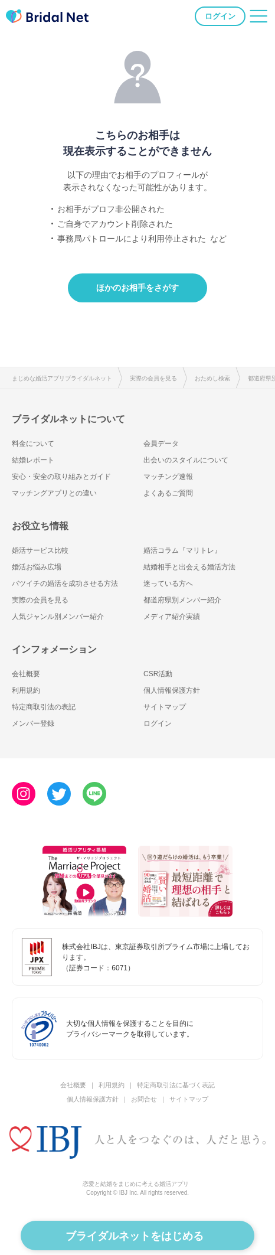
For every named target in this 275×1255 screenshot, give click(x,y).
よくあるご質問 (168, 493)
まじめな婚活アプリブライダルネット (62, 378)
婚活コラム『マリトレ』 (182, 550)
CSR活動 (157, 674)
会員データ (161, 443)
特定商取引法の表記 (44, 707)
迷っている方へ (168, 583)
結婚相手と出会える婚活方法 (189, 567)
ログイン (220, 16)
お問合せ (144, 1099)
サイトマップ (164, 707)
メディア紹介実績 (171, 616)
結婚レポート (33, 460)
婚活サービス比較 (40, 550)
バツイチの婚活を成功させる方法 (65, 583)
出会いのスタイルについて (185, 460)
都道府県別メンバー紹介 (182, 600)
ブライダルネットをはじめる (135, 1236)
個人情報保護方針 (171, 690)
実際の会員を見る (153, 378)
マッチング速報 (168, 476)
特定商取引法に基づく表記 (176, 1084)
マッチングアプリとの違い (54, 493)
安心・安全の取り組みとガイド (61, 476)
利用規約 (26, 690)
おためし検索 (212, 378)
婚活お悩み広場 (36, 567)
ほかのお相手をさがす (137, 287)
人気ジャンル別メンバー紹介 (58, 616)
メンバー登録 (33, 723)
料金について (33, 443)
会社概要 (26, 674)
